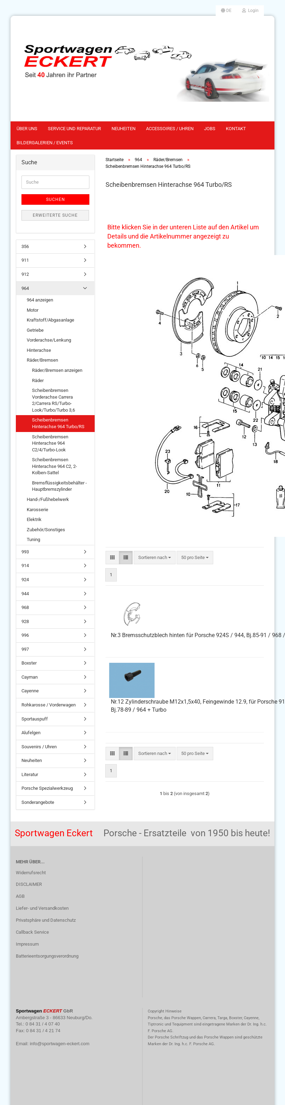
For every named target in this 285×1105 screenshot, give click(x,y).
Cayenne (30, 690)
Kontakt (236, 128)
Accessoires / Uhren (170, 128)
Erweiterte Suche (55, 215)
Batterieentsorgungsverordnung (47, 956)
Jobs (209, 128)
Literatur (29, 774)
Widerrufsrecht (31, 872)
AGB (20, 896)
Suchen (55, 199)
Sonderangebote (37, 802)
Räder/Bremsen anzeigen (57, 370)
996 (25, 635)
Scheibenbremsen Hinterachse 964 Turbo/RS (58, 423)
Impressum (27, 944)
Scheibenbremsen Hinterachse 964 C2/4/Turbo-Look (50, 443)
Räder (38, 380)
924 (25, 579)
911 (25, 260)
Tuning (33, 539)
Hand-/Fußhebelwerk (48, 499)
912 (25, 274)
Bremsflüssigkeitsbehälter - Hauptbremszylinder (59, 486)
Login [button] (250, 10)
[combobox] (155, 558)
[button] (226, 10)
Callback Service (32, 932)
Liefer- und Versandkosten (42, 908)
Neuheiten (123, 128)
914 (25, 565)
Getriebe (35, 330)
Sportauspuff (34, 719)
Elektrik (34, 519)
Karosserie (37, 509)
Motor (32, 310)
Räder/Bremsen (42, 360)
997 (25, 649)
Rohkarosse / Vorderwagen (48, 704)
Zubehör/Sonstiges (46, 529)
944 (25, 593)
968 (25, 607)
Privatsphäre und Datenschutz (46, 920)
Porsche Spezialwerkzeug (47, 788)
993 (25, 551)
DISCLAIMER (29, 884)
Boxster (29, 663)
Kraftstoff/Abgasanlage (50, 320)
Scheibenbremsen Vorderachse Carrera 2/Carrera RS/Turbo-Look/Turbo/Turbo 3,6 (53, 400)
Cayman (29, 677)
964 (25, 288)
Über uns (27, 128)
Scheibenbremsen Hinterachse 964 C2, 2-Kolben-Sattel (54, 466)
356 (25, 246)
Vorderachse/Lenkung (49, 340)
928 (25, 621)
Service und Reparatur (74, 128)
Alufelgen (30, 732)
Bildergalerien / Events (45, 142)
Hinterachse (39, 350)
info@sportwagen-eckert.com (59, 1043)
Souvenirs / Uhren (39, 746)
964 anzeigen (40, 300)
